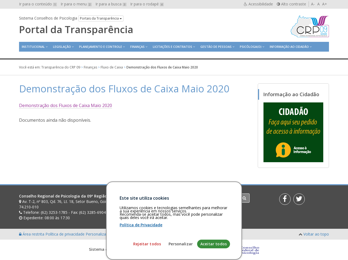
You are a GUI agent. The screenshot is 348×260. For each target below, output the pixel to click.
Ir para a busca (110, 4)
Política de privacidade (65, 234)
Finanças (137, 47)
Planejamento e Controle (100, 47)
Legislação (62, 47)
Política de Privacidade (141, 246)
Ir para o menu (76, 4)
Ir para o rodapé (147, 4)
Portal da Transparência (76, 29)
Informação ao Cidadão (289, 47)
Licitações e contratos (172, 47)
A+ (324, 4)
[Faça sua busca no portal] (195, 198)
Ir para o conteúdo (38, 4)
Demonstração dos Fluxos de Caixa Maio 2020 (65, 105)
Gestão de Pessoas (216, 47)
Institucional (33, 47)
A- (313, 4)
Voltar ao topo (316, 234)
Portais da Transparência (101, 18)
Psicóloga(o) (251, 47)
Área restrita (32, 234)
